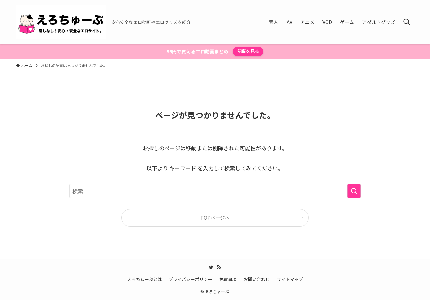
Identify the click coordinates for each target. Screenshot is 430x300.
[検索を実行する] (354, 191)
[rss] (219, 267)
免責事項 (228, 279)
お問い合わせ (257, 279)
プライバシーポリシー (190, 279)
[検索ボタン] (406, 22)
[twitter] (211, 267)
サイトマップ (290, 279)
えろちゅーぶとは (144, 279)
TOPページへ (214, 217)
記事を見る (248, 51)
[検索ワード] (215, 191)
